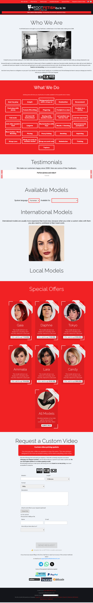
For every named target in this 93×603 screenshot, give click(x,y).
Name (23, 519)
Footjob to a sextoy (80, 109)
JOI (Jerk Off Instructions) (30, 117)
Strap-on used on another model (30, 140)
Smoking (63, 133)
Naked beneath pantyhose (80, 125)
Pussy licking (46, 133)
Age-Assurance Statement (46, 599)
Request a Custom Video (78, 1)
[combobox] (33, 478)
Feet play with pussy (13, 109)
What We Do (34, 1)
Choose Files (25, 511)
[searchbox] (21, 478)
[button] (2, 174)
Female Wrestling (30, 110)
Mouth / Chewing (63, 126)
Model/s (23, 475)
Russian (60, 597)
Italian (50, 597)
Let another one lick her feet (63, 117)
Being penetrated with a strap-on (46, 101)
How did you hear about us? (29, 526)
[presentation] (46, 536)
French (41, 597)
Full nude (13, 118)
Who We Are (24, 1)
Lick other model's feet (13, 125)
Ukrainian (70, 597)
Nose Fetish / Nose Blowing (13, 132)
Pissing (30, 133)
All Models (75, 597)
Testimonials (43, 1)
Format (23, 483)
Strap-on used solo (46, 141)
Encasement (80, 102)
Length (48, 475)
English (37, 597)
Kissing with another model (46, 117)
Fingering (46, 110)
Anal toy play (13, 102)
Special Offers (65, 1)
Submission (63, 141)
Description (24, 490)
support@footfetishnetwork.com (50, 559)
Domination (63, 102)
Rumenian (54, 597)
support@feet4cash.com (50, 591)
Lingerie (30, 126)
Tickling (80, 141)
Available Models (54, 1)
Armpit (29, 102)
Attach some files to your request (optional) (33, 508)
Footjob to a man (63, 110)
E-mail (47, 519)
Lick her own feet (80, 118)
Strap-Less (13, 141)
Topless (46, 147)
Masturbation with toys (46, 125)
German (46, 597)
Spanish (65, 597)
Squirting (80, 133)
